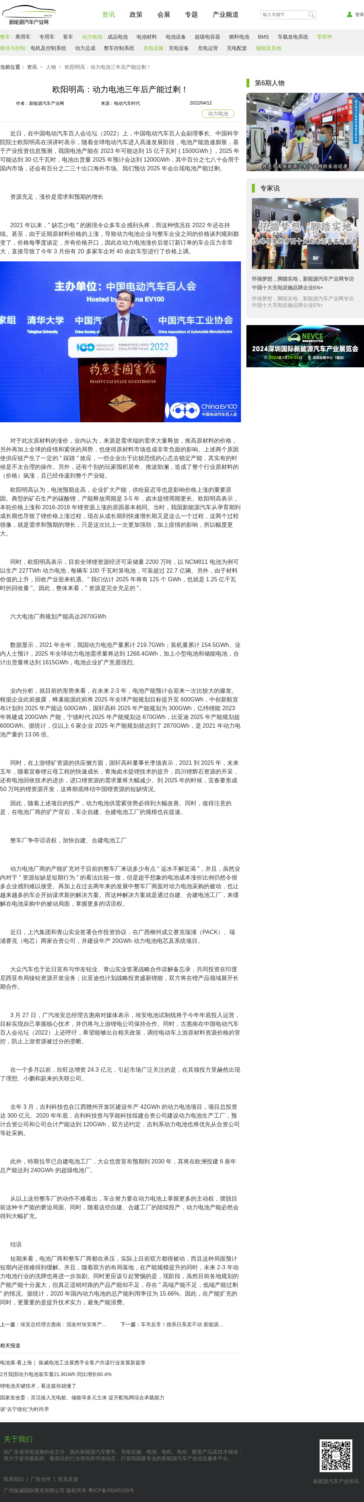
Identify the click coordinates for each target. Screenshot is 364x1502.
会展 (163, 14)
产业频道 (226, 14)
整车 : (6, 37)
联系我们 (14, 1479)
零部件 (324, 37)
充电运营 (208, 48)
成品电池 (117, 37)
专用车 (47, 37)
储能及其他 (268, 48)
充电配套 (237, 48)
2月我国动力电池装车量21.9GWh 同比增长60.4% (56, 1374)
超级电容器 (207, 37)
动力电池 (218, 113)
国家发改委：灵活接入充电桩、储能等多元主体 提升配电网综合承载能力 (82, 1397)
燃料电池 (239, 37)
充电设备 (179, 48)
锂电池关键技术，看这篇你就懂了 (38, 1386)
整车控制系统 (119, 48)
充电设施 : (154, 48)
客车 (68, 37)
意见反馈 (68, 1479)
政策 (136, 14)
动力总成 (85, 48)
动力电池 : (93, 37)
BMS (263, 37)
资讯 (108, 14)
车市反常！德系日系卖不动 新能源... (182, 1324)
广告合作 (41, 1479)
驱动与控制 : (14, 48)
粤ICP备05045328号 (111, 1490)
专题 (191, 14)
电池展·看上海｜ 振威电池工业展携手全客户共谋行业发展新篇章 (73, 1362)
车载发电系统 (293, 37)
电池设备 (176, 37)
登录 (355, 14)
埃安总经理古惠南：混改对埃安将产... (63, 1324)
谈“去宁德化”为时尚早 (24, 1409)
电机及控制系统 (48, 48)
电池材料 (146, 37)
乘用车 (23, 37)
